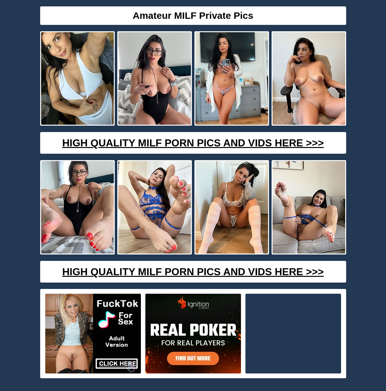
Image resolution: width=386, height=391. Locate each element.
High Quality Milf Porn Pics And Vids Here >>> (193, 143)
